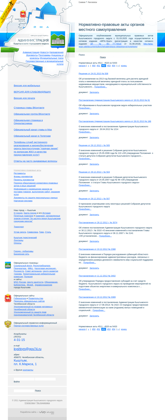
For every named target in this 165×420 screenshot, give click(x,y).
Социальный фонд (23, 265)
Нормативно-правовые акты (27, 170)
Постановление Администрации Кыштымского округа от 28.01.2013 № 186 (115, 121)
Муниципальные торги (51, 58)
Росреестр (19, 271)
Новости (44, 52)
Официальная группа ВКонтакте (32, 114)
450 (94, 65)
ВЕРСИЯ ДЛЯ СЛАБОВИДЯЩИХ (32, 91)
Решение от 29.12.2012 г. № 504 (94, 172)
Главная (82, 2)
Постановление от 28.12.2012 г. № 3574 (98, 222)
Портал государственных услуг (29, 325)
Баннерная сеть (21, 254)
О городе (18, 213)
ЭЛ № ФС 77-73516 (105, 44)
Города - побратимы (23, 251)
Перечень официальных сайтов (29, 301)
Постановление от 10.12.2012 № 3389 (97, 297)
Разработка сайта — (37, 412)
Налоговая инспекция (45, 268)
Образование (51, 282)
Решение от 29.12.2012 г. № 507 (94, 198)
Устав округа (20, 232)
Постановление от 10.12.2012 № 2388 (97, 249)
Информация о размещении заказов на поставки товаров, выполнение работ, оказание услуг (37, 192)
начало (82, 65)
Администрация (31, 52)
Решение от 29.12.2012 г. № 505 (94, 145)
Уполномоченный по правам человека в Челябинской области (33, 308)
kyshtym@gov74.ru (27, 349)
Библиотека (20, 285)
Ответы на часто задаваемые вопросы (35, 161)
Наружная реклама (23, 201)
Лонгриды (18, 240)
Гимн (41, 232)
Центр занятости (35, 282)
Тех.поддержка (43, 403)
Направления (56, 52)
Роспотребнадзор (41, 265)
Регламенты (20, 173)
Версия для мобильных (27, 85)
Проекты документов (24, 180)
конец (124, 65)
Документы (32, 55)
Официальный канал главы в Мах (33, 129)
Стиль (48, 232)
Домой (35, 27)
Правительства (35, 298)
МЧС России (20, 282)
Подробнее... (100, 87)
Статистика (30, 403)
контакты (28, 370)
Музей (30, 285)
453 (109, 65)
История (46, 213)
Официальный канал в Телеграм (32, 135)
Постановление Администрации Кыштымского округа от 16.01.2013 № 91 (114, 100)
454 (113, 65)
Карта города (30, 213)
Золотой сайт (8, 14)
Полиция (28, 276)
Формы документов (23, 176)
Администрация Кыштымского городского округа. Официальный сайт (39, 39)
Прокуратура (20, 268)
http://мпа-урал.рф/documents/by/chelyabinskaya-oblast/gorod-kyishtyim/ (116, 45)
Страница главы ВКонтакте (29, 107)
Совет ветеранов (33, 271)
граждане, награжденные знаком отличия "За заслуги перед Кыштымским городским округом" (37, 218)
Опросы (17, 243)
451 (98, 65)
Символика (32, 232)
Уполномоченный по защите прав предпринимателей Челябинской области (34, 313)
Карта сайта (48, 27)
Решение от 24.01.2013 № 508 (93, 73)
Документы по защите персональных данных (36, 197)
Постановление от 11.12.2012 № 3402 (97, 276)
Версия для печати (24, 98)
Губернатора (20, 298)
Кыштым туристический (25, 237)
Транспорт (19, 226)
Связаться (41, 27)
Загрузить (94, 92)
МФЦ (30, 268)
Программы (45, 55)
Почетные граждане (23, 216)
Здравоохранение (43, 285)
